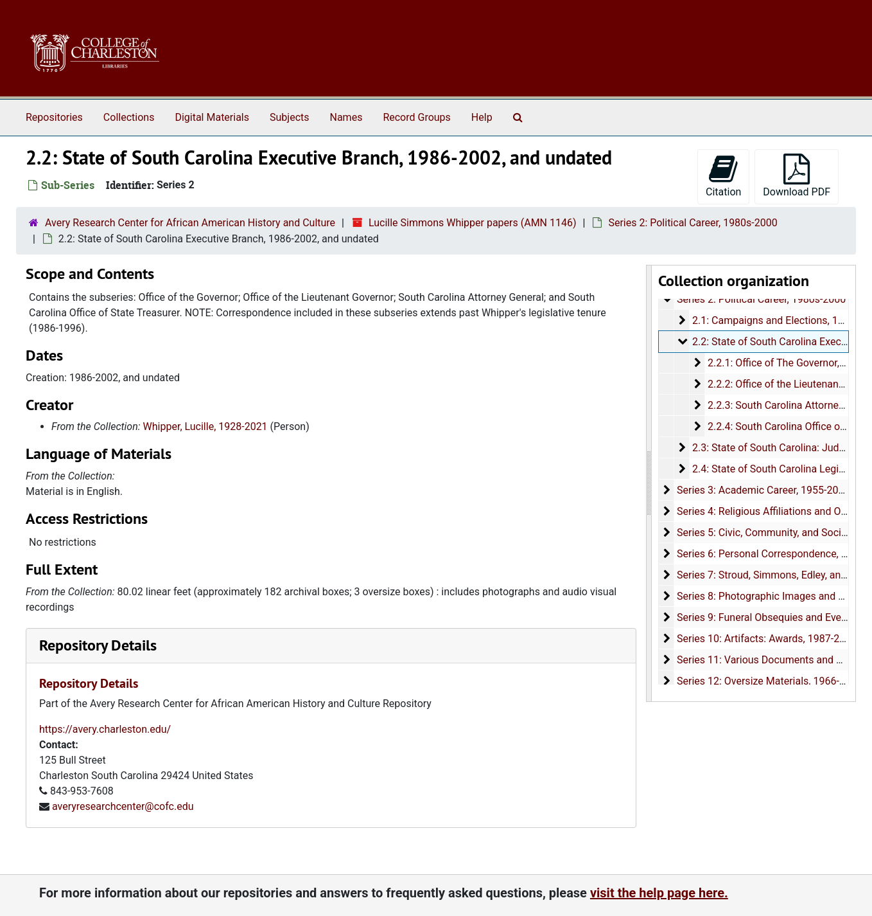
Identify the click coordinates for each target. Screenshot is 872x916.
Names (346, 117)
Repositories (54, 117)
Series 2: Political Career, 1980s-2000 (692, 223)
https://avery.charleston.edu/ (105, 729)
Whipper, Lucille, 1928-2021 (205, 426)
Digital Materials (212, 117)
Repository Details (98, 645)
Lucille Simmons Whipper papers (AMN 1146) (473, 223)
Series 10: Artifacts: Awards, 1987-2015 (767, 639)
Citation (723, 176)
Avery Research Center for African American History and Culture (190, 223)
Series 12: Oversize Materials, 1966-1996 (769, 681)
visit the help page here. (659, 893)
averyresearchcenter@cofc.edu (123, 806)
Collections (129, 117)
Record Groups (416, 117)
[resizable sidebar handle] (649, 483)
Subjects (289, 117)
